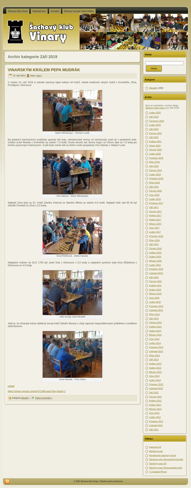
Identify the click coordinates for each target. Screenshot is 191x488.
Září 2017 (154, 207)
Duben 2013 (155, 368)
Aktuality (25, 398)
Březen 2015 (155, 293)
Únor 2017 (154, 228)
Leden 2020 (155, 154)
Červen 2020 (155, 149)
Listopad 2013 (156, 351)
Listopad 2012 (156, 388)
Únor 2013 (154, 376)
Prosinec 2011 (156, 421)
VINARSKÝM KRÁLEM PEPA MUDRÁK (44, 70)
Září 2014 (154, 318)
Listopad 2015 (156, 273)
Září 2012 (154, 392)
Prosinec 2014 (156, 306)
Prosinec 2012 (156, 384)
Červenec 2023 (156, 121)
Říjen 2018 (154, 182)
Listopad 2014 (156, 310)
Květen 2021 (155, 141)
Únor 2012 (154, 413)
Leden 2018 (155, 199)
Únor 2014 (154, 339)
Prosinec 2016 (156, 236)
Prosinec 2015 (156, 269)
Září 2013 (154, 359)
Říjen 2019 (154, 162)
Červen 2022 (155, 133)
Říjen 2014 (154, 314)
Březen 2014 (155, 335)
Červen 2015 (155, 281)
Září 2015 (154, 277)
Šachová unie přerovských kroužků (166, 459)
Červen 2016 (155, 248)
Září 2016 (154, 244)
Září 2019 (154, 166)
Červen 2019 (155, 170)
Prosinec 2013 (156, 347)
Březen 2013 (155, 372)
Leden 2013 (155, 380)
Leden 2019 (155, 174)
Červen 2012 (155, 396)
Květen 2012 (155, 400)
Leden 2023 (155, 125)
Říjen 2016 (154, 240)
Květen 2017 (155, 215)
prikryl (39, 76)
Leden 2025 (155, 112)
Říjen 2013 (154, 355)
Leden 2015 (155, 302)
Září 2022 (154, 129)
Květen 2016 (155, 252)
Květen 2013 (155, 363)
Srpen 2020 (155, 145)
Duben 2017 (155, 219)
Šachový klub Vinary (155, 108)
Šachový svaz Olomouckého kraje (165, 468)
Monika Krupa (156, 451)
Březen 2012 (155, 409)
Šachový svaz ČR (158, 463)
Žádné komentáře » (44, 398)
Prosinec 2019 (156, 158)
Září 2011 (154, 429)
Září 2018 (154, 187)
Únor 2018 (154, 195)
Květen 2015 (155, 285)
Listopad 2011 (156, 425)
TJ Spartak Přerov (158, 471)
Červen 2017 (155, 211)
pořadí (11, 386)
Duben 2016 (155, 256)
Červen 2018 (155, 191)
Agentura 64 (155, 447)
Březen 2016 (155, 261)
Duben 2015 (155, 289)
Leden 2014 (155, 343)
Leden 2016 (155, 265)
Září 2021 (154, 137)
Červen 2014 (155, 322)
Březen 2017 (155, 224)
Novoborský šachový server (162, 455)
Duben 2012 (155, 405)
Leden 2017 (155, 232)
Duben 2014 (155, 331)
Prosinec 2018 (156, 178)
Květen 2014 (155, 326)
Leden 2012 (155, 417)
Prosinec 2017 (156, 203)
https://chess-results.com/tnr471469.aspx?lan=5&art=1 (37, 391)
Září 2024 (154, 117)
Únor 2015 (154, 298)
